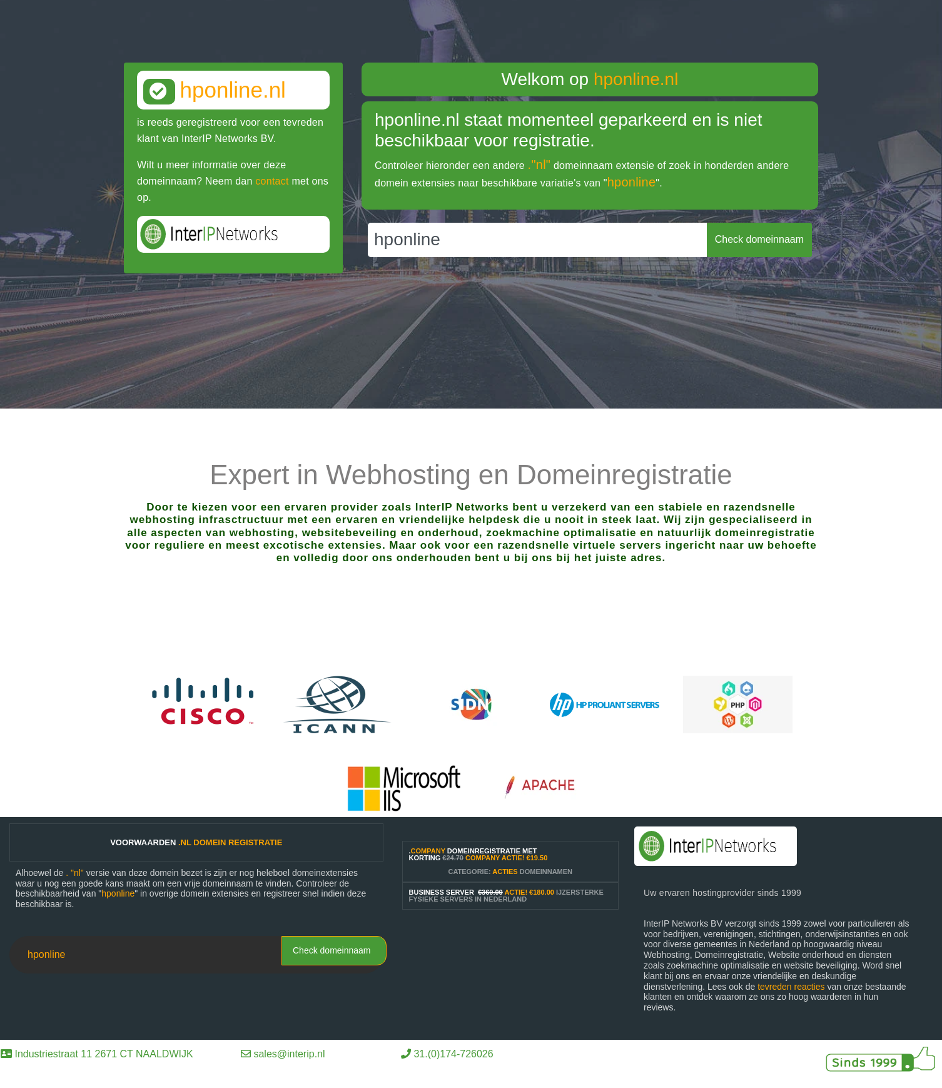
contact (271, 181)
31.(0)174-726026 (453, 1054)
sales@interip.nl (289, 1054)
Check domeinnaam (332, 950)
